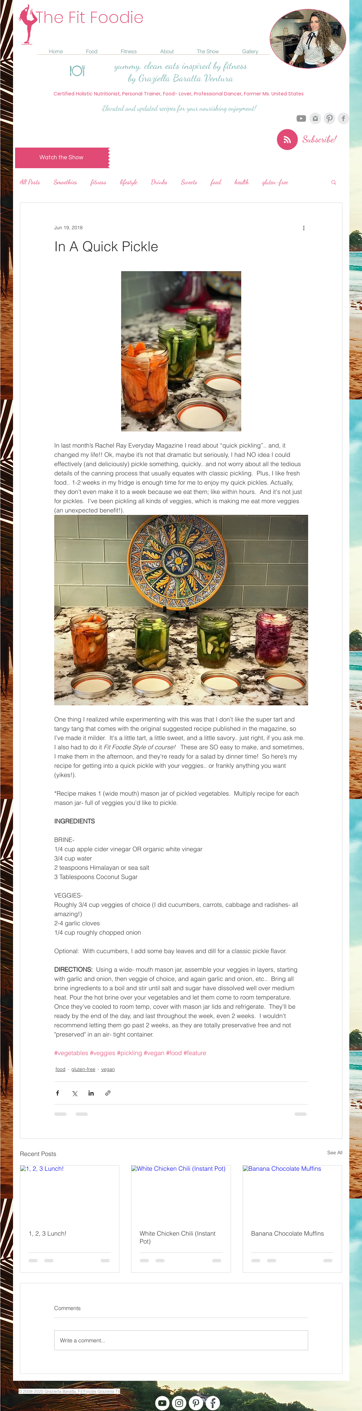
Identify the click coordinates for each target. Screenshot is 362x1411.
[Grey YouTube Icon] (301, 118)
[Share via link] (108, 1093)
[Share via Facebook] (57, 1093)
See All (334, 1152)
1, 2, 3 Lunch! (47, 1233)
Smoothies (65, 182)
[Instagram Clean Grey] (315, 118)
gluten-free (275, 182)
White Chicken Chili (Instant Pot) (177, 1237)
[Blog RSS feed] (287, 140)
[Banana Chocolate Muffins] (292, 1193)
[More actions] (304, 227)
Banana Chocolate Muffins (287, 1233)
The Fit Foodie (89, 17)
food (216, 182)
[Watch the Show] (61, 158)
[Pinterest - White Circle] (196, 1403)
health (242, 182)
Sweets (189, 182)
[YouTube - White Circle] (162, 1403)
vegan (108, 1069)
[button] (333, 182)
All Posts (30, 182)
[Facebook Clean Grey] (343, 118)
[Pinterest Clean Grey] (329, 118)
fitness (98, 182)
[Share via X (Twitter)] (74, 1093)
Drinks (159, 182)
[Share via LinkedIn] (91, 1093)
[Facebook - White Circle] (213, 1403)
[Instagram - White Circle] (179, 1403)
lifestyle (128, 182)
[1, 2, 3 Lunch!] (69, 1193)
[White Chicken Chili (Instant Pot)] (181, 1193)
